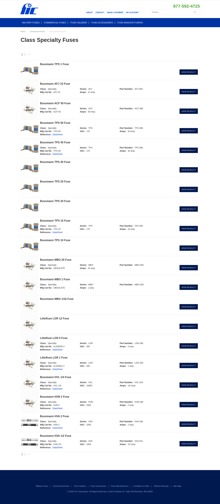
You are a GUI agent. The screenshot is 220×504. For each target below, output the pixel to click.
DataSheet (57, 134)
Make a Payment (115, 12)
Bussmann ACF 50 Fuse (55, 103)
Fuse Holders (78, 22)
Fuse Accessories (102, 22)
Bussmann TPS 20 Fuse (55, 201)
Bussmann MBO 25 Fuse (55, 259)
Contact (99, 12)
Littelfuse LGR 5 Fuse (54, 338)
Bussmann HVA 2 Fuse (54, 416)
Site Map (177, 486)
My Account (132, 12)
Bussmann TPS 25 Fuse (55, 181)
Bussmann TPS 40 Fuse (55, 142)
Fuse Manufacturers (130, 22)
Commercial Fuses (55, 22)
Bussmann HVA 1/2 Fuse (55, 435)
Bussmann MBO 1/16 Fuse (57, 299)
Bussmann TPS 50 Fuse (55, 122)
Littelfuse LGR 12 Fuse (54, 318)
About (89, 12)
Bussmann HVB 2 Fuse (54, 396)
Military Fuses (31, 22)
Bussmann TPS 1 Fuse (54, 64)
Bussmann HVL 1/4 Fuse (55, 377)
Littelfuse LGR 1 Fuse (54, 357)
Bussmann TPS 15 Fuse (55, 220)
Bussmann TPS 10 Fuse (55, 240)
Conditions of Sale (141, 486)
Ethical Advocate (161, 486)
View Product (189, 72)
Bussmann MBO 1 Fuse (55, 279)
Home (23, 31)
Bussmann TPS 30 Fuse (55, 162)
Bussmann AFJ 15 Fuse (55, 83)
